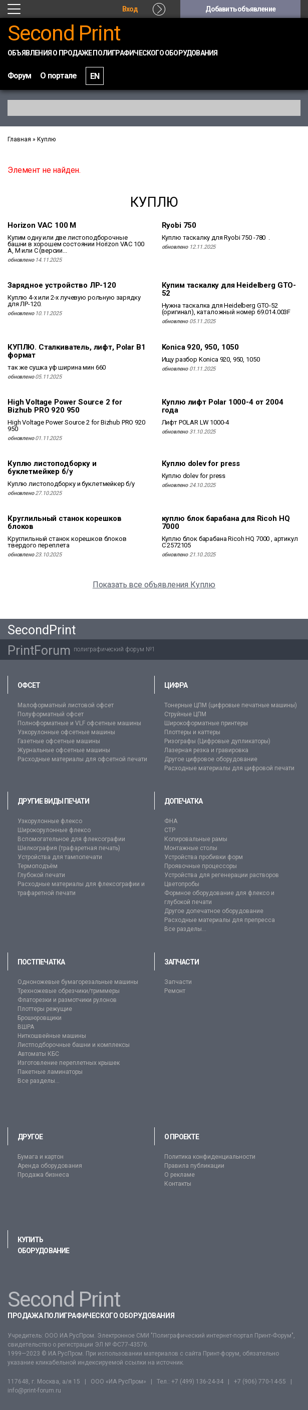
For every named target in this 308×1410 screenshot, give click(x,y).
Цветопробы (181, 884)
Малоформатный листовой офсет (66, 705)
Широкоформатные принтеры (206, 723)
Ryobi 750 (179, 225)
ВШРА (26, 1026)
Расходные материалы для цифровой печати (229, 768)
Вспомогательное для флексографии (71, 839)
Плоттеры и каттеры (192, 732)
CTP (169, 830)
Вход (130, 9)
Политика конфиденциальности (209, 1156)
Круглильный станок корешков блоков (65, 522)
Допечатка (183, 801)
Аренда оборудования (50, 1165)
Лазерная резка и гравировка (206, 750)
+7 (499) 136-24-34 (197, 1381)
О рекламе (179, 1174)
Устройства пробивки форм (203, 857)
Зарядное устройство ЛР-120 (62, 285)
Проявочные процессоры (200, 866)
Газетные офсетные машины (59, 741)
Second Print (64, 33)
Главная (19, 139)
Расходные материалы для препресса (219, 920)
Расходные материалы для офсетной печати (82, 759)
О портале (58, 75)
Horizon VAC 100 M (42, 225)
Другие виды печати (53, 801)
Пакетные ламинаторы (50, 1071)
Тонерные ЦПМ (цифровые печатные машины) (230, 705)
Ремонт (174, 990)
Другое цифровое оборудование (210, 759)
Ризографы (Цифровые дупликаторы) (217, 741)
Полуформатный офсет (51, 714)
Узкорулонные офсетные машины (66, 732)
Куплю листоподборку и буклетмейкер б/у (52, 467)
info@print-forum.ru (34, 1390)
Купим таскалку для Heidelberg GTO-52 (229, 289)
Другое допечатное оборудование (213, 911)
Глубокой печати (41, 875)
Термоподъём (38, 866)
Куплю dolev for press (201, 463)
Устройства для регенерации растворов (221, 875)
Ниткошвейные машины (52, 1035)
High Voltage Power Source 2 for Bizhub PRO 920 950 (65, 406)
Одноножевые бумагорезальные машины (78, 981)
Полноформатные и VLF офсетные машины (79, 723)
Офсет (29, 685)
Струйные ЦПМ (185, 714)
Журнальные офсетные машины (64, 750)
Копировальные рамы (195, 839)
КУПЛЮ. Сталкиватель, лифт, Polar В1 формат (76, 351)
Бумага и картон (41, 1156)
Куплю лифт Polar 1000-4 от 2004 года (222, 406)
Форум (19, 75)
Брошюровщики (40, 1017)
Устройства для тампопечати (60, 857)
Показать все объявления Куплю (154, 584)
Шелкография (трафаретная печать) (69, 848)
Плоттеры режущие (45, 1008)
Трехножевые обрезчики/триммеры (69, 990)
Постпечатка (41, 962)
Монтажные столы (190, 848)
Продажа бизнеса (43, 1174)
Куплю (46, 139)
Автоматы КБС (38, 1053)
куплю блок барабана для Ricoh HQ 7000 (226, 522)
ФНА (170, 821)
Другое (30, 1137)
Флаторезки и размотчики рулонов (67, 999)
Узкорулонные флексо (50, 821)
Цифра (175, 685)
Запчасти (181, 962)
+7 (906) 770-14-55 (260, 1381)
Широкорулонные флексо (54, 830)
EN (94, 76)
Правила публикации (194, 1165)
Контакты (177, 1183)
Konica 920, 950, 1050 (200, 347)
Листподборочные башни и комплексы (74, 1044)
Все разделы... (185, 929)
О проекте (181, 1137)
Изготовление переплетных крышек (69, 1062)
